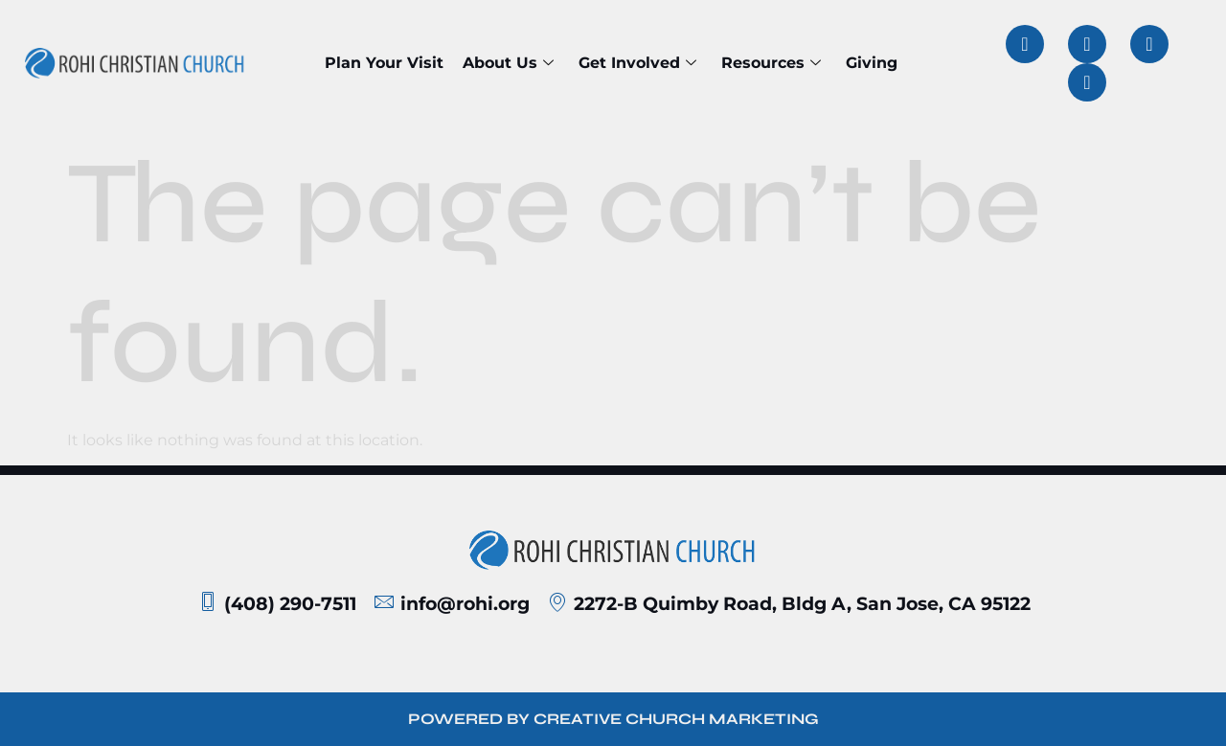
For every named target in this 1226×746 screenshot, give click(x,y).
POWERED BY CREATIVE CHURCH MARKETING (613, 719)
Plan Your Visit (384, 63)
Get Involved (637, 63)
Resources (771, 63)
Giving (871, 63)
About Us (508, 63)
